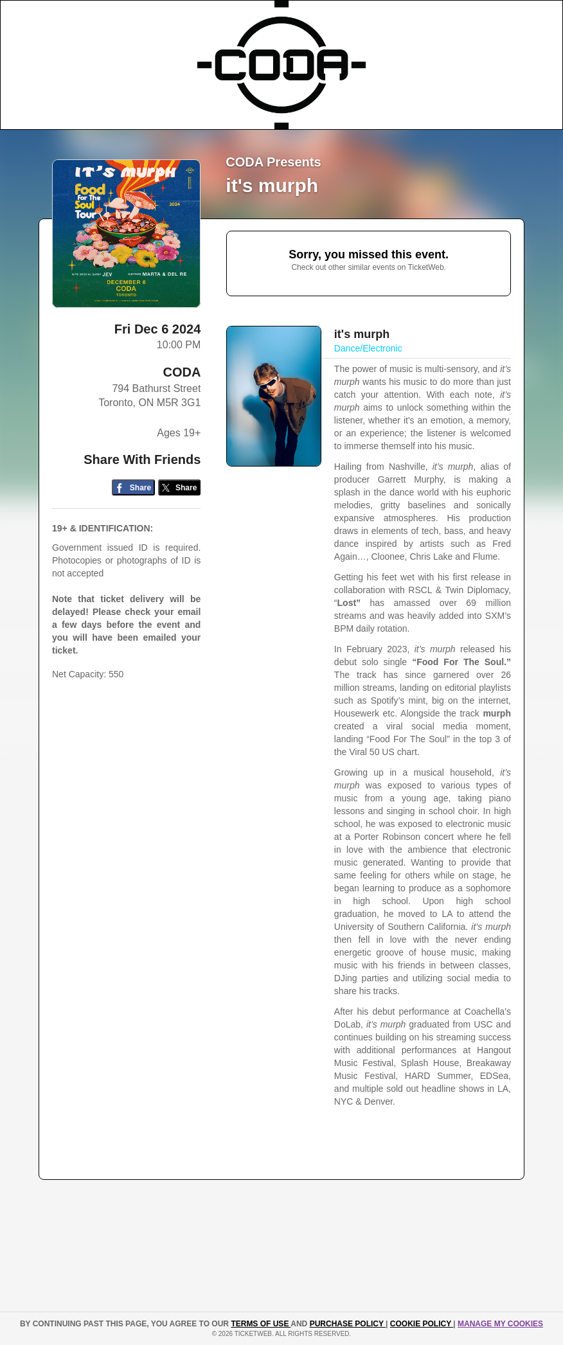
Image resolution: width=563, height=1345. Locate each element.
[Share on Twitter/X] (179, 487)
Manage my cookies (500, 1323)
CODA (182, 372)
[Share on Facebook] (133, 487)
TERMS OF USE (260, 1323)
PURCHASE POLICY (348, 1323)
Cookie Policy (421, 1323)
